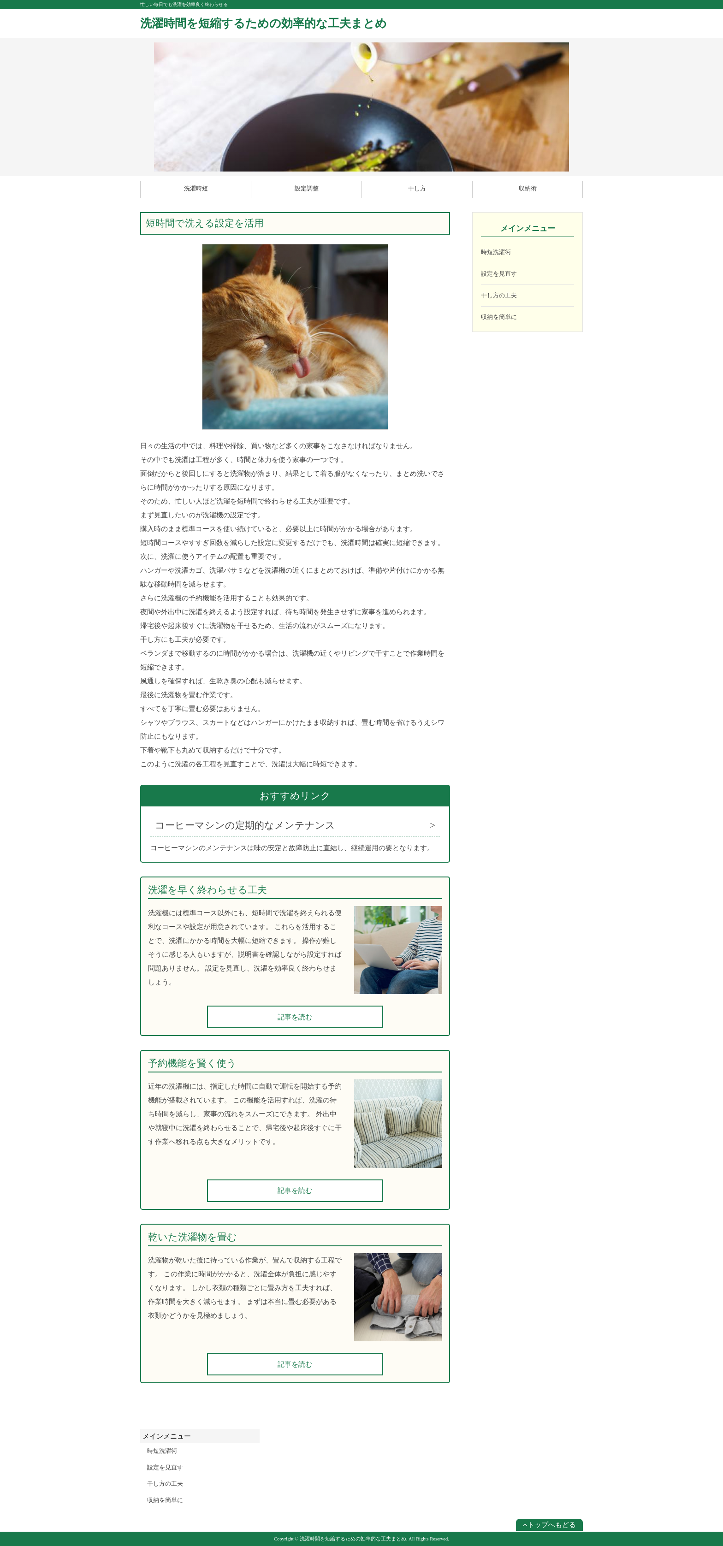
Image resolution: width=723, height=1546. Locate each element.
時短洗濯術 (496, 252)
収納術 (528, 188)
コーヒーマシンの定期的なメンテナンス (245, 825)
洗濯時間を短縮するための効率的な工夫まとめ (263, 23)
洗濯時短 (196, 188)
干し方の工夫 (499, 295)
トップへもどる (549, 1524)
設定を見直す (499, 273)
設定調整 (307, 188)
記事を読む (295, 1017)
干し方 (417, 188)
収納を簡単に (499, 317)
